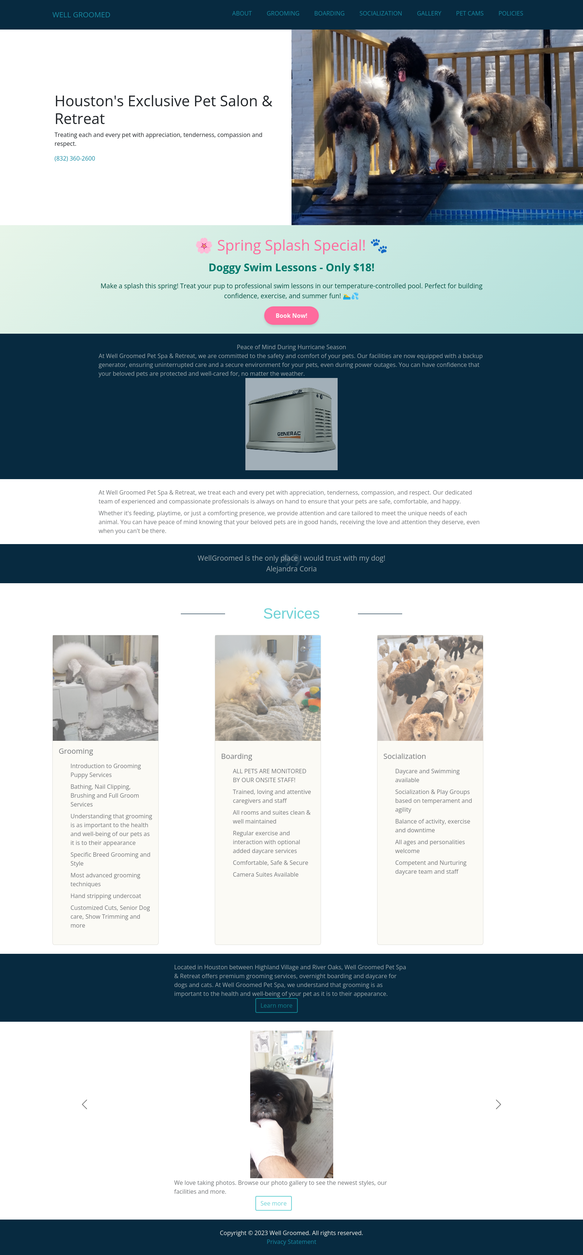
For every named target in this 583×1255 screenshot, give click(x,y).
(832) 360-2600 (75, 158)
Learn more (277, 1005)
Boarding (329, 13)
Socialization (380, 13)
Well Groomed (81, 15)
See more (274, 1203)
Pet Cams (470, 13)
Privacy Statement (291, 1242)
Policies (511, 13)
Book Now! (291, 316)
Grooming (283, 13)
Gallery (429, 13)
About (242, 13)
